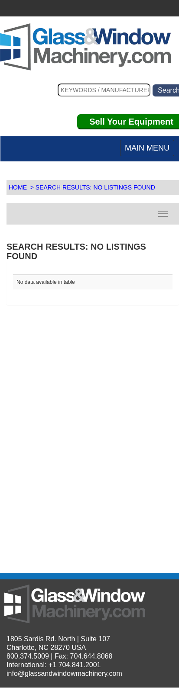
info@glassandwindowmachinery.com (64, 673)
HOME (18, 187)
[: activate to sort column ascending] (53, 271)
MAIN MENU (147, 148)
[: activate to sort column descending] (132, 271)
